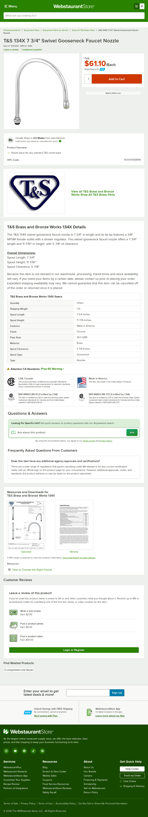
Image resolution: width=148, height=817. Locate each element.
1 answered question (32, 49)
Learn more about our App (110, 715)
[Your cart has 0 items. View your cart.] (139, 6)
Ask (132, 432)
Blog (45, 767)
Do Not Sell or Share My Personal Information (103, 803)
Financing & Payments (96, 780)
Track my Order (132, 775)
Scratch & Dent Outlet (54, 771)
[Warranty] (74, 526)
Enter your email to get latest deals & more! (41, 692)
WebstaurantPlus (12, 767)
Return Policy (91, 792)
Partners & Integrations (15, 788)
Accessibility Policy (66, 803)
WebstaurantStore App (15, 775)
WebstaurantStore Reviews (57, 788)
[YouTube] (15, 751)
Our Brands (90, 771)
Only (86, 58)
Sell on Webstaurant (94, 788)
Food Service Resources (56, 784)
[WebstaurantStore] (46, 731)
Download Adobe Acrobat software (79, 558)
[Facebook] (24, 751)
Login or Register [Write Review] (74, 650)
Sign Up (117, 692)
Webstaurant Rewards (15, 771)
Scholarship (90, 784)
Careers (88, 775)
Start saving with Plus (45, 715)
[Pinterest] (42, 751)
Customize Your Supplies (16, 780)
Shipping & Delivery (132, 786)
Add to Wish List (113, 93)
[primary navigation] (10, 6)
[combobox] (74, 15)
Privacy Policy (106, 441)
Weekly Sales (50, 775)
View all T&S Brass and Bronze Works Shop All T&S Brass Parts (93, 193)
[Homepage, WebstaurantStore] (74, 6)
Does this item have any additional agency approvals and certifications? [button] (55, 461)
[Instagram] (6, 751)
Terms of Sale (10, 803)
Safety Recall (49, 792)
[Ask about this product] (74, 432)
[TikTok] (33, 751)
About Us (89, 767)
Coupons (47, 780)
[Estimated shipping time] (60, 141)
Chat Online (128, 781)
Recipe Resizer (11, 784)
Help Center (132, 768)
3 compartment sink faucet (18, 670)
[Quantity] (88, 79)
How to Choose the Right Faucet (42, 569)
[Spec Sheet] (26, 526)
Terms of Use (89, 441)
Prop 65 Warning (51, 368)
